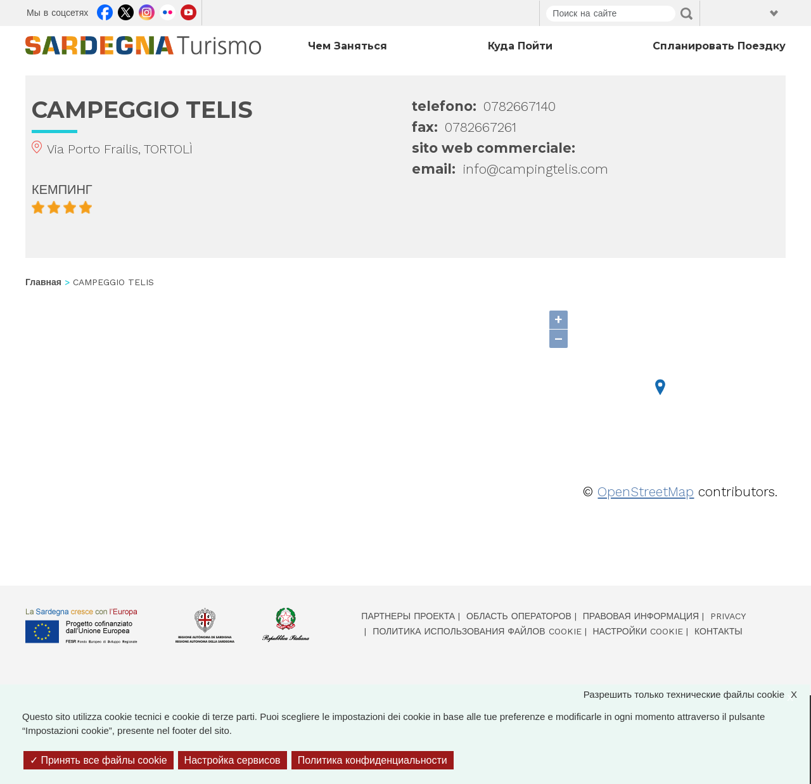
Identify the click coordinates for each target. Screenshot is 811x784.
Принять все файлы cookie (98, 760)
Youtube (188, 11)
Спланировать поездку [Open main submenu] (719, 46)
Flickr (168, 11)
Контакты (718, 631)
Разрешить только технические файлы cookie (697, 695)
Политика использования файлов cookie (477, 631)
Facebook (105, 11)
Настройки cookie (638, 631)
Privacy (728, 616)
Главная (43, 282)
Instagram (147, 11)
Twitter (126, 11)
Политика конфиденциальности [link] (372, 760)
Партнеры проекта (408, 616)
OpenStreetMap (645, 491)
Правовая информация (641, 616)
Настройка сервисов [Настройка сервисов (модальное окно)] (232, 760)
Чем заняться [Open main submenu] (347, 46)
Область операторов (519, 616)
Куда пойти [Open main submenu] (520, 46)
